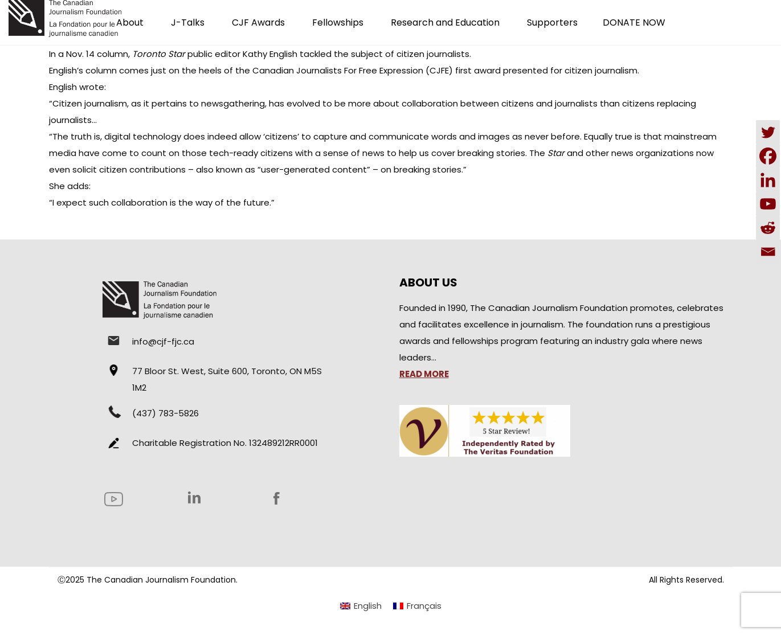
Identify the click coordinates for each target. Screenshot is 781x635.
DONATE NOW (634, 22)
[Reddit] (768, 228)
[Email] (768, 252)
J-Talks (188, 22)
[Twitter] (768, 132)
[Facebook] (768, 156)
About (130, 22)
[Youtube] (768, 204)
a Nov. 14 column (93, 54)
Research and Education (445, 22)
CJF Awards (258, 22)
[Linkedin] (768, 180)
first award (478, 70)
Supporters (552, 22)
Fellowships (337, 22)
